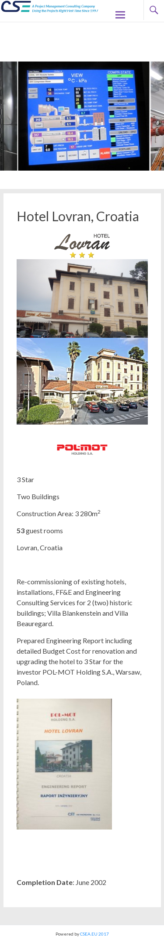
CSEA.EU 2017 (94, 933)
